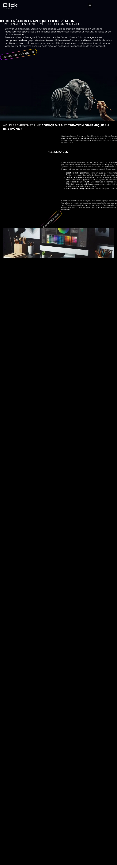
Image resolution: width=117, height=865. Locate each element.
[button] (90, 4)
